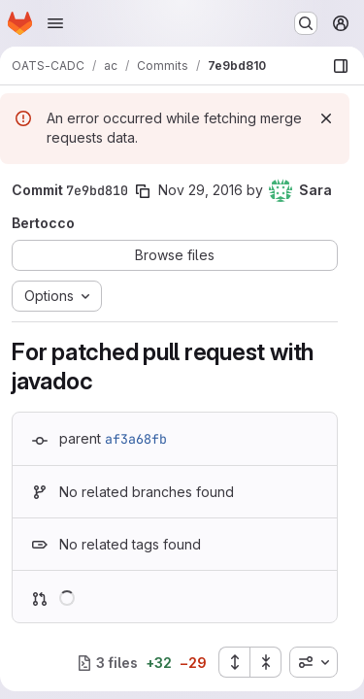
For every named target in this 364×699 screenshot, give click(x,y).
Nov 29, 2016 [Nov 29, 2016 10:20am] (200, 190)
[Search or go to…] (305, 23)
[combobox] (313, 662)
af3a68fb (136, 439)
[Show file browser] (340, 66)
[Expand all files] (233, 662)
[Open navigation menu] (55, 23)
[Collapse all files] (265, 662)
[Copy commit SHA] (142, 191)
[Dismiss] (326, 118)
